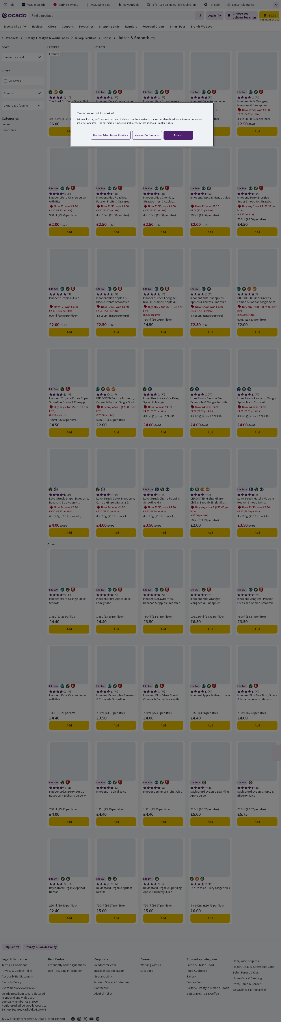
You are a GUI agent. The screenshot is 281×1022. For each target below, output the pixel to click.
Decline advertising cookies (110, 135)
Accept (178, 135)
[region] (142, 124)
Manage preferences (147, 135)
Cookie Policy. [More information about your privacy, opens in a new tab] (165, 122)
